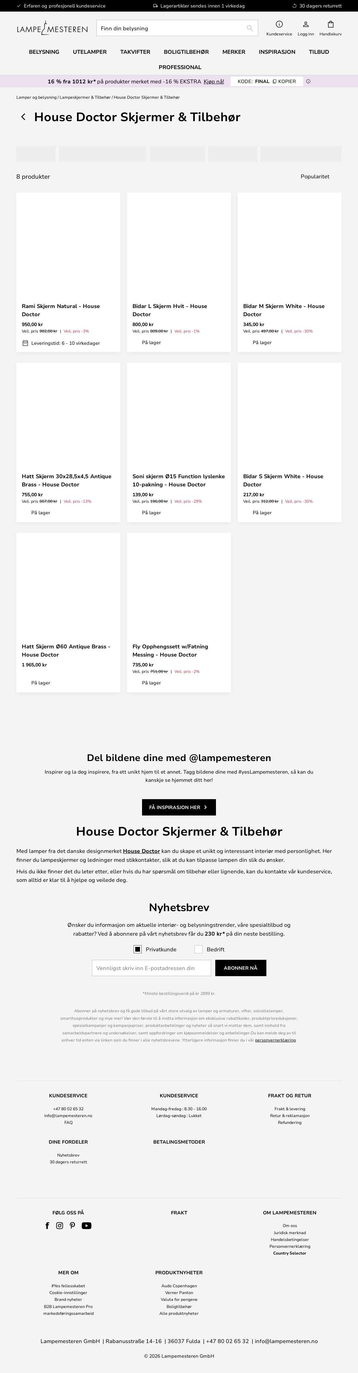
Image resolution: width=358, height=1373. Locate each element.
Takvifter (135, 51)
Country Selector (289, 1253)
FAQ (68, 1093)
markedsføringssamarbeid (68, 1313)
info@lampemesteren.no (68, 1086)
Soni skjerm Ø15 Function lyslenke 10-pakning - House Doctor (179, 480)
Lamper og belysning (36, 97)
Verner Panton (179, 1292)
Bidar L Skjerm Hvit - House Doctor (170, 310)
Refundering (289, 1093)
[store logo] (52, 28)
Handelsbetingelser (290, 1239)
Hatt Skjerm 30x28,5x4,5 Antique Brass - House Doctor (66, 480)
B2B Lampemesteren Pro (68, 1306)
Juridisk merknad (290, 1232)
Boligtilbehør (179, 1306)
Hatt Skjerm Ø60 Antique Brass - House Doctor (66, 650)
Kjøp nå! (214, 81)
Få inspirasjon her (174, 774)
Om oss (290, 1225)
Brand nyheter (68, 1299)
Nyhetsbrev (68, 1125)
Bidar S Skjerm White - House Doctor (283, 480)
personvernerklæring (275, 1010)
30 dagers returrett (68, 1132)
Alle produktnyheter (179, 1313)
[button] (109, 285)
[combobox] (177, 28)
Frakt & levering (290, 1079)
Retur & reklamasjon (290, 1086)
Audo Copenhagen (179, 1285)
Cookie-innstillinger (68, 1292)
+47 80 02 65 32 (68, 1079)
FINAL (267, 81)
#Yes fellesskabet (68, 1285)
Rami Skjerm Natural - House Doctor (61, 310)
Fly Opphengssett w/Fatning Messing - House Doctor (170, 650)
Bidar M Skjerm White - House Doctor (284, 310)
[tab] (37, 154)
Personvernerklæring (289, 1246)
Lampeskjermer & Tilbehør (85, 97)
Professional (180, 67)
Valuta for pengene (179, 1299)
